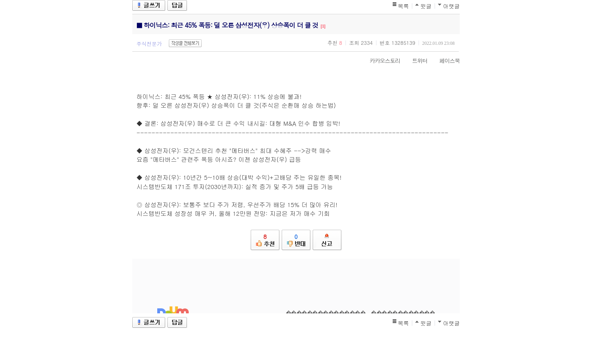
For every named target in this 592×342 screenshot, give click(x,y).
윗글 (426, 6)
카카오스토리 (380, 60)
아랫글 (451, 6)
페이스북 (445, 60)
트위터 (415, 60)
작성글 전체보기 (185, 43)
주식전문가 (149, 43)
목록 (403, 6)
